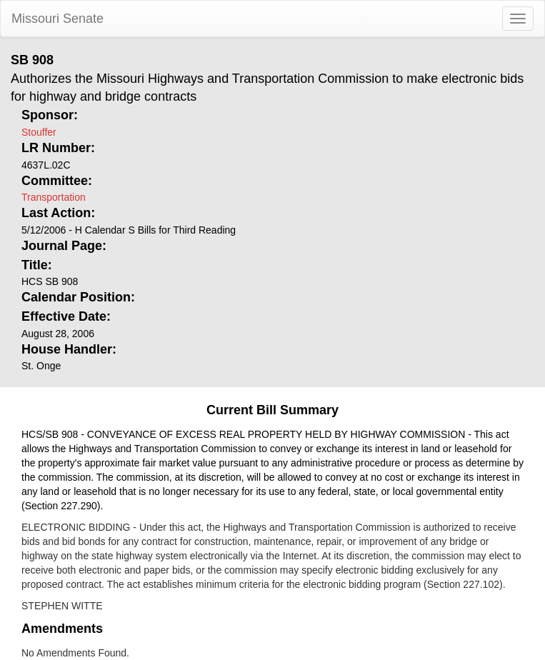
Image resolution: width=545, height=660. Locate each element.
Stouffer (38, 132)
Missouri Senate (57, 18)
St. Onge (41, 365)
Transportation (53, 197)
